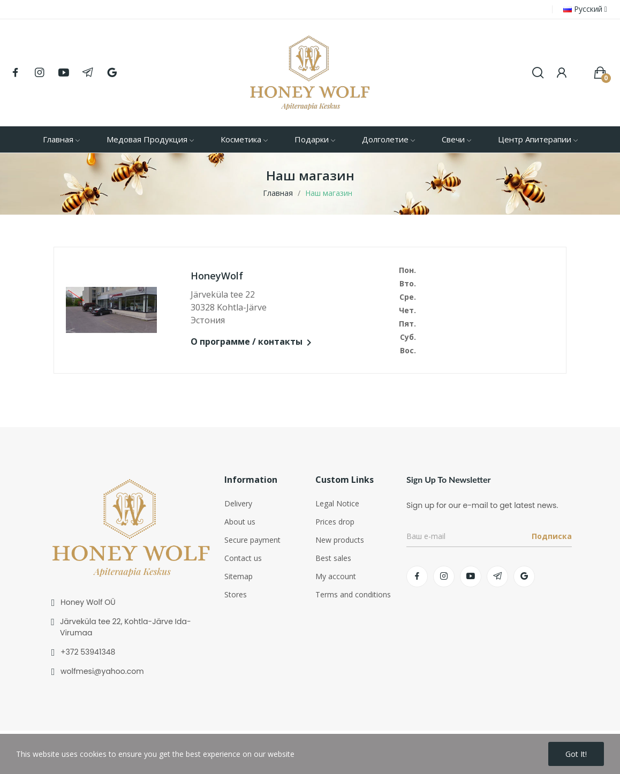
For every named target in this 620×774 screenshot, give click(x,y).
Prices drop (334, 522)
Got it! (576, 754)
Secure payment (252, 540)
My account (335, 576)
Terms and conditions (353, 594)
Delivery (238, 503)
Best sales (333, 558)
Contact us (243, 558)
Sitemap (238, 576)
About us (239, 522)
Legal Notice (337, 503)
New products (339, 540)
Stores (235, 594)
